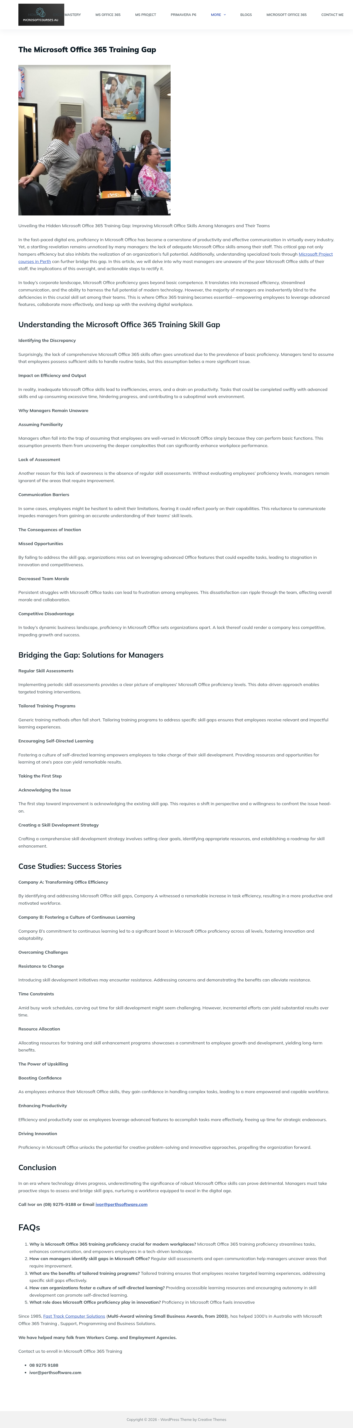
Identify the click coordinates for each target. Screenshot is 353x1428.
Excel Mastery (67, 15)
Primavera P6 (183, 15)
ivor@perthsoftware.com (122, 1204)
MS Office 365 (108, 15)
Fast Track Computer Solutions (74, 1316)
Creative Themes (212, 1419)
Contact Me (332, 15)
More (219, 15)
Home (33, 15)
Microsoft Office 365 (286, 15)
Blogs (246, 15)
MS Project (145, 15)
